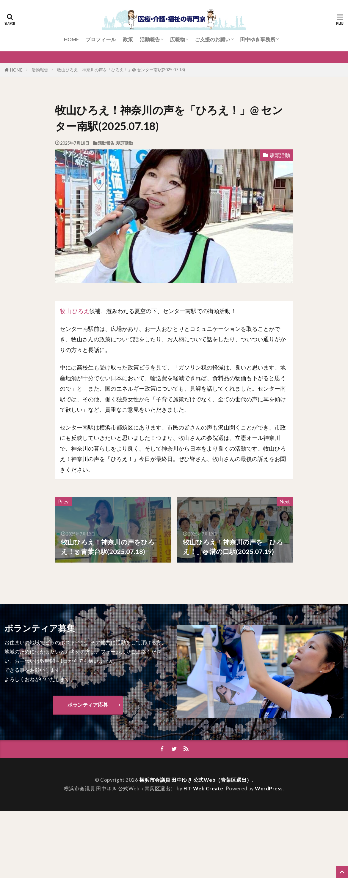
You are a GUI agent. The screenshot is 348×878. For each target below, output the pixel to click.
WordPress (269, 789)
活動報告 (150, 39)
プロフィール (101, 39)
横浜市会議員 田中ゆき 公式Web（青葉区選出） (195, 780)
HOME (71, 39)
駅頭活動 (124, 143)
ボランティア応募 (88, 705)
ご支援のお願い (212, 39)
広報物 (177, 39)
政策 (128, 39)
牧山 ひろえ (74, 310)
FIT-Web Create (203, 789)
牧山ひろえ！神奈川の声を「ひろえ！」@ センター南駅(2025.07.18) (121, 69)
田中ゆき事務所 (257, 39)
